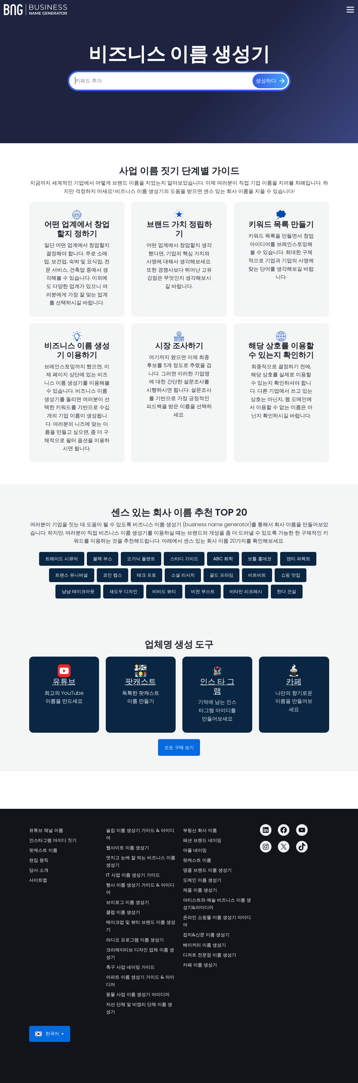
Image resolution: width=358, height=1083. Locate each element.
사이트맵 (38, 880)
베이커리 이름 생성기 (204, 945)
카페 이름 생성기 (200, 965)
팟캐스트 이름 (43, 850)
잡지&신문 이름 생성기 (206, 934)
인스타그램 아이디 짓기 (53, 840)
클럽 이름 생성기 (123, 912)
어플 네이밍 (195, 850)
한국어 (47, 1033)
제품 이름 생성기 (200, 890)
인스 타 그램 (217, 686)
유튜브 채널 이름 (46, 830)
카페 (294, 681)
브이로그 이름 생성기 (127, 902)
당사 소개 (38, 870)
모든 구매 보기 (179, 747)
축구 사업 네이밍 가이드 (130, 967)
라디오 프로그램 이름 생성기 (135, 940)
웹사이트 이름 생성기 (127, 847)
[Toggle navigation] (350, 10)
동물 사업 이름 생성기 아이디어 (138, 994)
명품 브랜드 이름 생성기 (207, 870)
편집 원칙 (38, 860)
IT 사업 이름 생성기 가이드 (133, 875)
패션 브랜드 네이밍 (202, 840)
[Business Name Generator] (35, 10)
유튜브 (64, 681)
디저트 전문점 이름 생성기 (209, 955)
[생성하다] (270, 81)
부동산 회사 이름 (200, 830)
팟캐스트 (140, 681)
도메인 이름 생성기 (202, 880)
